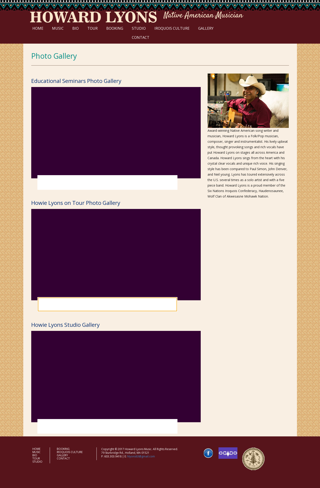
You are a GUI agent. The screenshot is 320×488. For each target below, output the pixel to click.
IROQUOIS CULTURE (172, 28)
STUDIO (139, 28)
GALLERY (205, 28)
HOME (37, 28)
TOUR (92, 28)
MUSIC (58, 28)
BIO (75, 28)
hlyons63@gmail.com (141, 456)
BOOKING (114, 28)
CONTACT (140, 37)
